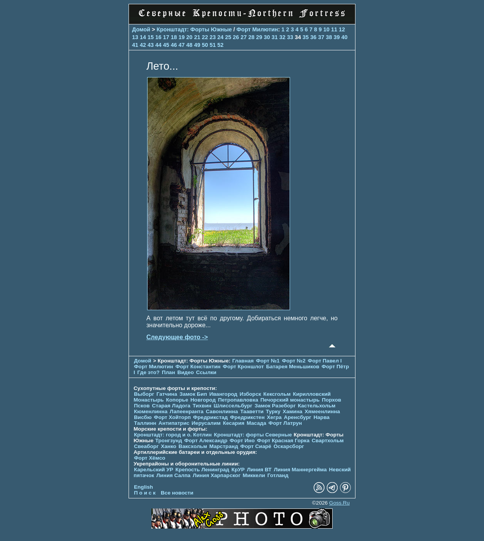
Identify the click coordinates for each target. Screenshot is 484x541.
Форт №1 (268, 361)
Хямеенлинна (322, 411)
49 (197, 45)
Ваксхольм (192, 446)
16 (158, 37)
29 (259, 37)
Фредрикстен (247, 417)
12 (342, 29)
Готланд (277, 475)
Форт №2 (294, 361)
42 (143, 45)
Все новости (177, 493)
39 (336, 37)
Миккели (254, 475)
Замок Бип (193, 394)
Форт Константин (198, 366)
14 (143, 37)
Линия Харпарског (216, 475)
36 (313, 37)
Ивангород (223, 394)
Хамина (292, 411)
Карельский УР (153, 469)
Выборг (144, 394)
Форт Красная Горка (283, 440)
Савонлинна (222, 411)
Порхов (331, 400)
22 (205, 37)
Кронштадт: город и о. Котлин (173, 435)
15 (151, 37)
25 (228, 37)
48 (189, 45)
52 (220, 45)
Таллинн (145, 423)
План (168, 372)
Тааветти (251, 411)
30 (267, 37)
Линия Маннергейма (300, 469)
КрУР (238, 469)
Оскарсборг (288, 446)
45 (166, 45)
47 (181, 45)
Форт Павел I (325, 361)
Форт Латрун (285, 423)
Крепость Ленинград (202, 469)
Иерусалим (206, 423)
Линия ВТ (259, 469)
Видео (185, 372)
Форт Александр (205, 440)
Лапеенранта (186, 411)
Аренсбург (297, 417)
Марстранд (223, 446)
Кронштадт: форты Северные (253, 435)
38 (329, 37)
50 (205, 45)
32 (282, 37)
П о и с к (145, 493)
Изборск (250, 394)
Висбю (143, 417)
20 (189, 37)
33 (290, 37)
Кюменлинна (151, 411)
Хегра (274, 417)
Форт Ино (242, 440)
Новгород (203, 400)
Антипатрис (173, 423)
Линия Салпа (173, 475)
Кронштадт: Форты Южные (194, 29)
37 (321, 37)
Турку (273, 411)
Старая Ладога (171, 406)
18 (174, 37)
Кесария (234, 423)
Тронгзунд (168, 440)
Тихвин (201, 406)
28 (251, 37)
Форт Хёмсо (149, 458)
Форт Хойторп (172, 417)
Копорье (177, 400)
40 (344, 37)
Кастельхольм (316, 406)
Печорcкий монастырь (290, 400)
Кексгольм (277, 394)
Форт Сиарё (255, 446)
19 (181, 37)
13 (135, 37)
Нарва (322, 417)
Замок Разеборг (274, 406)
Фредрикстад (210, 417)
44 (158, 45)
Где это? (148, 372)
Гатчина (166, 394)
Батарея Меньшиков (292, 366)
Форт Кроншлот (243, 366)
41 (135, 45)
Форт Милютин (257, 29)
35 (305, 37)
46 (174, 45)
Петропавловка (238, 400)
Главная (243, 361)
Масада (256, 423)
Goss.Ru (339, 503)
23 (212, 37)
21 (197, 37)
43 (151, 45)
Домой (141, 29)
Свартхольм (328, 440)
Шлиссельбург (233, 406)
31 (274, 37)
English (143, 487)
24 (220, 37)
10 (326, 29)
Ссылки (206, 372)
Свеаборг (146, 446)
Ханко (169, 446)
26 (236, 37)
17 (166, 37)
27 (243, 37)
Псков (142, 406)
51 (212, 45)
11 (334, 29)
